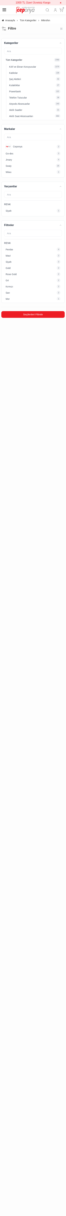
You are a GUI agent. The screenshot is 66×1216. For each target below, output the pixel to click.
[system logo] (25, 10)
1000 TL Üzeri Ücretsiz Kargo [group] (33, 2)
